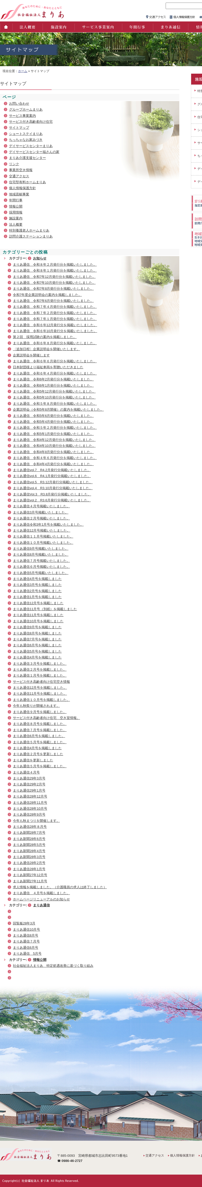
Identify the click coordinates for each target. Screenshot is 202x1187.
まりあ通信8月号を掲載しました (37, 633)
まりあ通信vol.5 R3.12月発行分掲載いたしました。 (53, 482)
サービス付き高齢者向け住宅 (31, 122)
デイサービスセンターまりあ (31, 146)
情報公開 (15, 206)
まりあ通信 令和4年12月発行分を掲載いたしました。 (54, 440)
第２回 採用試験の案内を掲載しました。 (45, 337)
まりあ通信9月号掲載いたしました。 (40, 548)
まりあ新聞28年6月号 (29, 839)
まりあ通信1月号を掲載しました (37, 597)
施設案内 (58, 26)
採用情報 (15, 212)
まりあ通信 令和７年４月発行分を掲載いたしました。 (55, 307)
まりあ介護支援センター (27, 158)
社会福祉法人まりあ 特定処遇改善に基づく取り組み (53, 966)
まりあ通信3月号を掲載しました (37, 585)
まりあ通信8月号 (25, 935)
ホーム (6, 26)
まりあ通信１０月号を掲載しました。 (41, 700)
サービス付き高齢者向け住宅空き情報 (41, 682)
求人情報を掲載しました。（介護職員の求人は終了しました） (60, 887)
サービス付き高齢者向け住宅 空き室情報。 (46, 718)
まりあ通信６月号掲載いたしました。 (41, 567)
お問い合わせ (19, 103)
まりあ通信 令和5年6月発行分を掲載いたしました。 (53, 416)
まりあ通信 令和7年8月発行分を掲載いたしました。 (53, 288)
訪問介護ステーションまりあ (31, 236)
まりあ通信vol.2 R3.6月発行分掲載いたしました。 (52, 500)
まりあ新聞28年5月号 (29, 845)
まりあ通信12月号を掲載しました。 (40, 688)
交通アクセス (19, 176)
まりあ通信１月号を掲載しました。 (40, 675)
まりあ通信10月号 (26, 929)
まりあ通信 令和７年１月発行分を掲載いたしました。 (55, 319)
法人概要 (27, 26)
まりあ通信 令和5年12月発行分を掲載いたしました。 (54, 391)
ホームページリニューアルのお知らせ (41, 899)
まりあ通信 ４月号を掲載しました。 (41, 893)
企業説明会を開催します (31, 355)
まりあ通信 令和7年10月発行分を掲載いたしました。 (54, 283)
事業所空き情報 (21, 170)
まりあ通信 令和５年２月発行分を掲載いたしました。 (55, 428)
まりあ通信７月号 (26, 941)
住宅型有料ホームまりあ (27, 182)
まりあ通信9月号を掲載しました (37, 627)
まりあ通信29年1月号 (29, 790)
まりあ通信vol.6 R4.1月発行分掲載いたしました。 (52, 476)
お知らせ (39, 258)
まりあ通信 (170, 26)
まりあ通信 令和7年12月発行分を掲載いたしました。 (54, 277)
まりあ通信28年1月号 (29, 869)
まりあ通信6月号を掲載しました (37, 645)
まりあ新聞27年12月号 (30, 875)
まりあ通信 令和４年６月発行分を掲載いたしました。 (55, 458)
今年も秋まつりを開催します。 (36, 821)
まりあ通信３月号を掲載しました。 (40, 663)
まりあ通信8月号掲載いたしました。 (40, 554)
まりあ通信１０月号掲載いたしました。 (43, 543)
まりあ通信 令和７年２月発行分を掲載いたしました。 (55, 313)
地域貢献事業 (19, 194)
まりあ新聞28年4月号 (29, 851)
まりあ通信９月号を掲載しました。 (40, 712)
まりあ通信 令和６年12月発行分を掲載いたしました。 (55, 325)
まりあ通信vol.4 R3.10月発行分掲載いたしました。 (53, 488)
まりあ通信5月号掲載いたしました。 (40, 573)
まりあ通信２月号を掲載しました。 (40, 669)
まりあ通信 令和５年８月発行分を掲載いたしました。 (55, 403)
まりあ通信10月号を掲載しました (38, 621)
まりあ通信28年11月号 (30, 803)
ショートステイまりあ (26, 134)
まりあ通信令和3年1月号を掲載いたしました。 (48, 524)
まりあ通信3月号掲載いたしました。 (40, 512)
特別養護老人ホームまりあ (29, 230)
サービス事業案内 (98, 26)
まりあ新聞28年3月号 (29, 857)
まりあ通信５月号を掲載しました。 (40, 742)
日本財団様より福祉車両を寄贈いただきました (48, 367)
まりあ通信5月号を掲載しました (37, 651)
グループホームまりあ (26, 109)
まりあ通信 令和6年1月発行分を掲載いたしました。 (53, 385)
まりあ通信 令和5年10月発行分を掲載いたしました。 (54, 397)
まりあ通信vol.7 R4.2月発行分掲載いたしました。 (52, 470)
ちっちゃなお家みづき (26, 140)
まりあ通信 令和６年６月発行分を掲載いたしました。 (55, 361)
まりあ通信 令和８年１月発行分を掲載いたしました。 (55, 270)
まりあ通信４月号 (26, 772)
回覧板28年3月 (24, 923)
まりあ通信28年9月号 (29, 814)
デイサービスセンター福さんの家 (34, 152)
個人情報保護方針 (22, 188)
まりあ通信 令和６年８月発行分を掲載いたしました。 (55, 343)
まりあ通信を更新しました (33, 760)
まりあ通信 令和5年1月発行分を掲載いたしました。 (53, 434)
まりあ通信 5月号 (27, 953)
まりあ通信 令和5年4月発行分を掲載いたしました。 (53, 422)
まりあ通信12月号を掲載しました (38, 603)
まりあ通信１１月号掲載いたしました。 (43, 536)
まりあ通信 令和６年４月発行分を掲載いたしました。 (55, 373)
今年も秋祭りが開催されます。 (36, 706)
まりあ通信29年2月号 (29, 784)
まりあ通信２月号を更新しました (38, 754)
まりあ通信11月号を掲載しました (38, 615)
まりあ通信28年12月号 (30, 796)
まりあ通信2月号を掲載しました (37, 591)
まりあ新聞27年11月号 (30, 881)
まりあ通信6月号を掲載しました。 (39, 736)
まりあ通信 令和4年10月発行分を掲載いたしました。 (54, 446)
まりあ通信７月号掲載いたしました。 (41, 561)
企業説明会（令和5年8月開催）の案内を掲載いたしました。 (58, 409)
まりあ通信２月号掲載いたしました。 (41, 518)
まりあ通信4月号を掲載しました (37, 579)
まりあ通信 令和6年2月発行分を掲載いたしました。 (53, 379)
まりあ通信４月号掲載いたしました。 (41, 506)
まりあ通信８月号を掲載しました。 (40, 724)
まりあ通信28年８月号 (30, 827)
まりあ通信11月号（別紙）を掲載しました (45, 609)
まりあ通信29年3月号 (29, 778)
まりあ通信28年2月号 (29, 863)
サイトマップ (19, 127)
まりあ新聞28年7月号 (29, 832)
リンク (14, 164)
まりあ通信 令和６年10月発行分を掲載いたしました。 (55, 331)
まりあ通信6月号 (25, 947)
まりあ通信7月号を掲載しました (37, 639)
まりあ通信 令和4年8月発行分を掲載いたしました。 (53, 452)
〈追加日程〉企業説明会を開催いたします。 (46, 349)
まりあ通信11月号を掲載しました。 (40, 693)
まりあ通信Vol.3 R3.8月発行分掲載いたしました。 (52, 494)
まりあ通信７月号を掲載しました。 (40, 730)
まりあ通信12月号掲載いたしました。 (41, 530)
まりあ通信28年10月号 (30, 808)
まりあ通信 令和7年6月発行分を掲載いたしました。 (53, 301)
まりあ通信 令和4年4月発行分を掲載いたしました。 (53, 464)
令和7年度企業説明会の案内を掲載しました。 (47, 295)
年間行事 (137, 26)
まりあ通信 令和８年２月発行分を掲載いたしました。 (55, 264)
